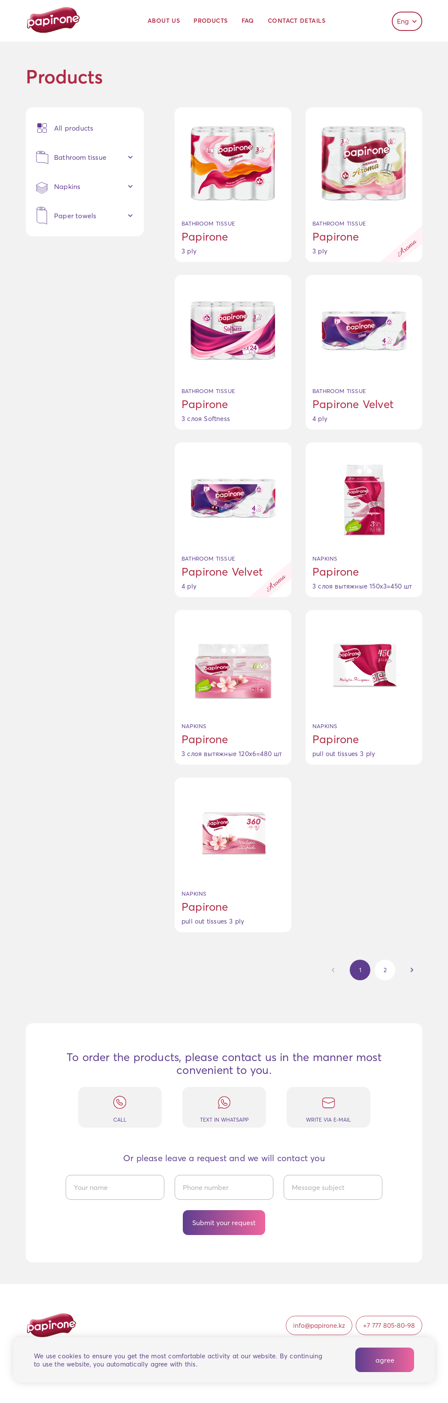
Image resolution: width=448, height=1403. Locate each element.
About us (164, 20)
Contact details (296, 20)
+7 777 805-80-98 (389, 1325)
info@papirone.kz (319, 1325)
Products (210, 20)
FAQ (248, 20)
